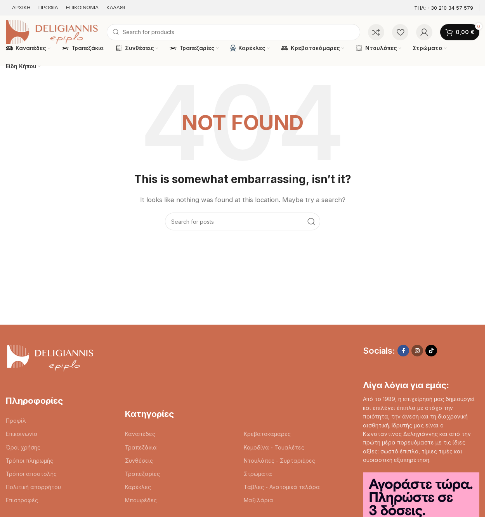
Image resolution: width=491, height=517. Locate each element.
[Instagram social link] (417, 350)
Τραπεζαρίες (142, 473)
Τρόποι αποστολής (31, 473)
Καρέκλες (138, 487)
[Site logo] (52, 31)
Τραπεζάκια (141, 447)
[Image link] (49, 357)
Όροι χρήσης (23, 447)
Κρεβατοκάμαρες (267, 434)
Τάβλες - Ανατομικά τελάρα (282, 487)
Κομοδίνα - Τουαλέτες (274, 447)
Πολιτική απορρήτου (33, 487)
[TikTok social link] (431, 350)
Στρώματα (258, 473)
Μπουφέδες (141, 500)
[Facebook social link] (403, 350)
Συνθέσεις (139, 460)
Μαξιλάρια (258, 500)
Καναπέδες (140, 434)
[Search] (233, 32)
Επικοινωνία (22, 434)
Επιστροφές (22, 500)
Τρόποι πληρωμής (29, 460)
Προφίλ (16, 420)
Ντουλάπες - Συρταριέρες (279, 460)
